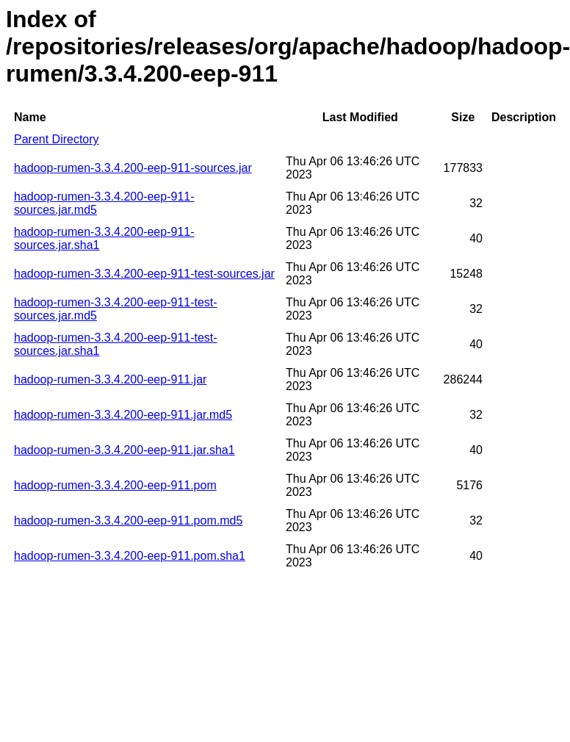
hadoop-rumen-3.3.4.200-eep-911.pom (115, 485)
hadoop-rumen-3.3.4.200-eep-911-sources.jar (133, 168)
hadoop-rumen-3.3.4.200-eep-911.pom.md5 (128, 520)
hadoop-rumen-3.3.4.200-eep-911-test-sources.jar (144, 273)
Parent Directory (56, 139)
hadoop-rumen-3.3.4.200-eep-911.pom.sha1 (129, 556)
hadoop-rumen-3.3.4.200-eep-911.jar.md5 (123, 414)
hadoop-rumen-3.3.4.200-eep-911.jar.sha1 (124, 450)
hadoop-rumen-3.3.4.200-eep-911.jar (110, 379)
